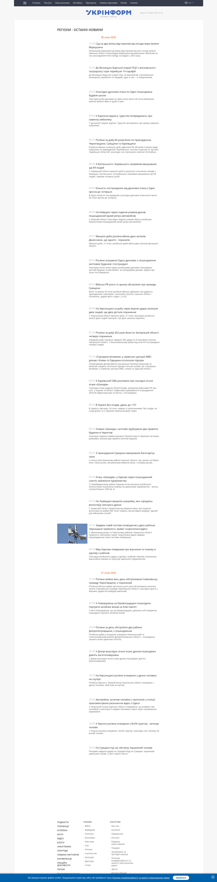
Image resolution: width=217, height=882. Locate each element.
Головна (36, 3)
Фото (60, 833)
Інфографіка (63, 845)
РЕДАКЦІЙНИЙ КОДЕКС (121, 867)
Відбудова (89, 829)
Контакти (115, 829)
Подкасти (62, 822)
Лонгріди (61, 848)
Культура (89, 855)
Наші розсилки (62, 3)
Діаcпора (89, 858)
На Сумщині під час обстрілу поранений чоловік (124, 747)
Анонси (133, 3)
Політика (88, 833)
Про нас (114, 826)
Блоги (60, 841)
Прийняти (181, 878)
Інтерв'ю (61, 830)
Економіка (89, 837)
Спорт (87, 862)
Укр (189, 3)
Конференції (63, 856)
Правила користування (121, 840)
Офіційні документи (67, 860)
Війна (87, 826)
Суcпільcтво (90, 851)
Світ (86, 844)
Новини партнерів (108, 3)
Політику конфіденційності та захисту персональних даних (141, 878)
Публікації (62, 826)
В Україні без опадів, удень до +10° (116, 405)
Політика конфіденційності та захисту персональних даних (120, 856)
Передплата (116, 833)
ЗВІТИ (114, 863)
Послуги (48, 3)
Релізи (124, 3)
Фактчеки (89, 840)
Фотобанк (77, 3)
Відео (60, 837)
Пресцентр (91, 3)
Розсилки (115, 870)
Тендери (114, 844)
